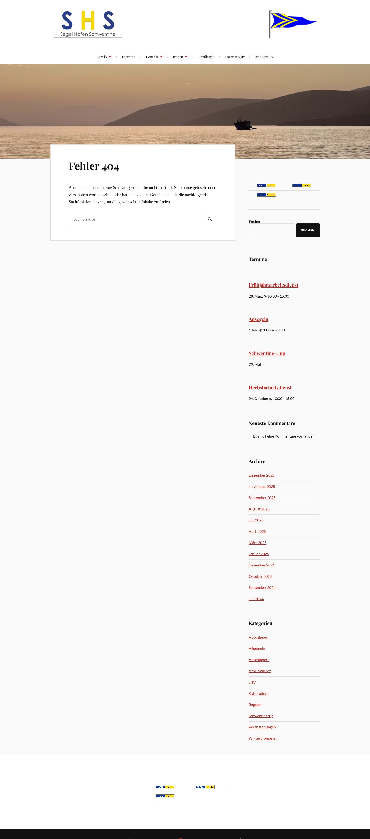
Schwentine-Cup (267, 353)
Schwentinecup (261, 715)
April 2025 (257, 531)
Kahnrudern (259, 693)
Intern (178, 56)
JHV (252, 682)
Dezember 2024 (262, 565)
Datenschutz (235, 56)
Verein (101, 56)
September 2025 (262, 497)
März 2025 (257, 542)
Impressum (264, 56)
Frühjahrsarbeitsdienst (273, 284)
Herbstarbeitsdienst (270, 387)
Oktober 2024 (260, 576)
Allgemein (257, 648)
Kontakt (152, 56)
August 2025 (259, 509)
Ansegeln (258, 319)
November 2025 (262, 486)
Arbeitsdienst (260, 670)
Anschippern (259, 659)
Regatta (255, 704)
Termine (128, 56)
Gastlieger (206, 56)
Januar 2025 (259, 553)
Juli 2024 (256, 598)
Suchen (255, 221)
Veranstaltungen (262, 727)
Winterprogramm (263, 738)
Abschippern (259, 637)
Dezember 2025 (262, 475)
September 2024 (262, 587)
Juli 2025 (256, 520)
